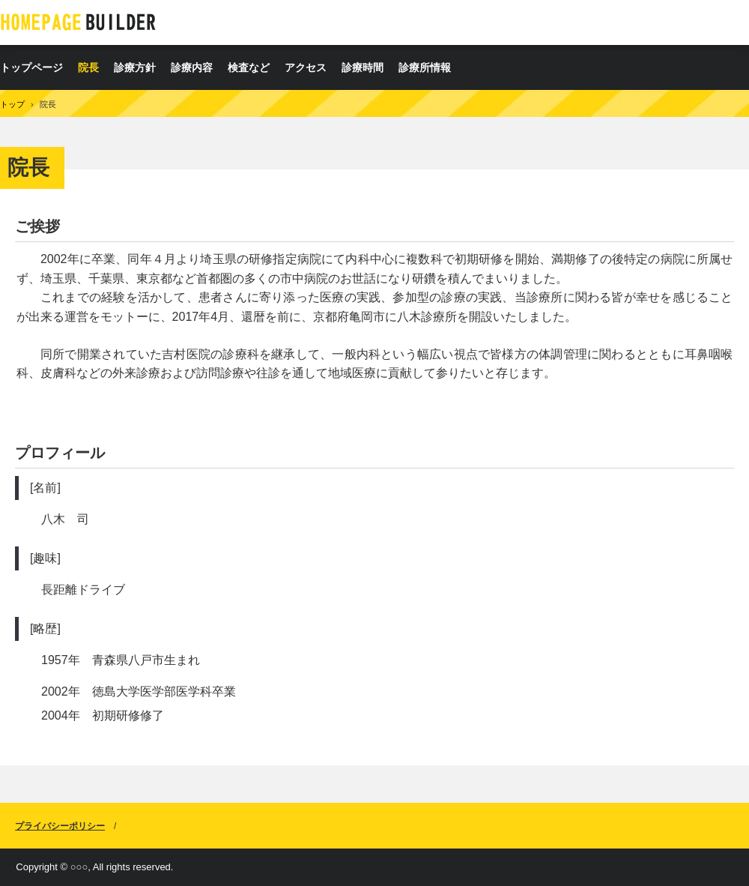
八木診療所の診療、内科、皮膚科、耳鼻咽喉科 (78, 22)
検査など (249, 67)
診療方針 (135, 67)
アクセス (306, 67)
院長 (88, 67)
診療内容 (192, 67)
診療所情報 (424, 67)
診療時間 (362, 67)
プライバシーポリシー (60, 826)
